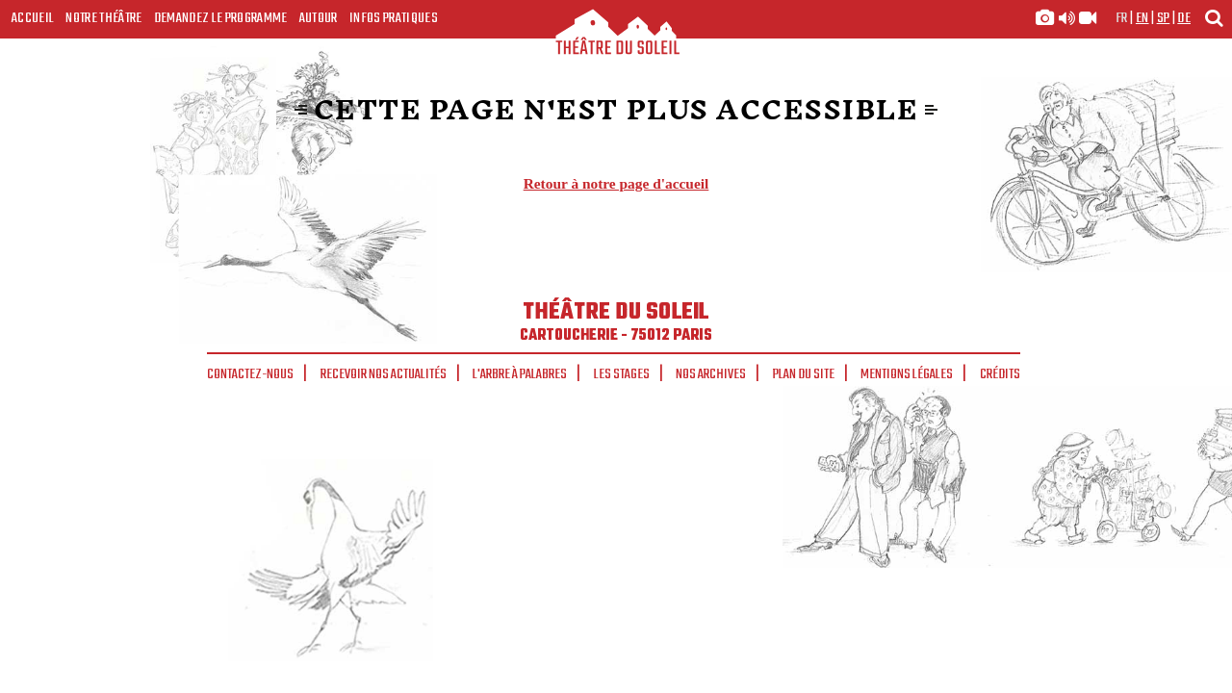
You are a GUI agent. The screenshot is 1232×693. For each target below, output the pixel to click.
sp (1163, 18)
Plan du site (803, 374)
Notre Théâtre (103, 18)
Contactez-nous (250, 374)
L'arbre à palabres (520, 374)
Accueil (33, 18)
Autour (318, 18)
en (1142, 18)
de (1184, 18)
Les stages (622, 374)
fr (1122, 18)
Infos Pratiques (393, 18)
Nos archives (711, 374)
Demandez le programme (221, 18)
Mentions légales (906, 374)
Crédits (1000, 374)
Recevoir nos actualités (384, 374)
